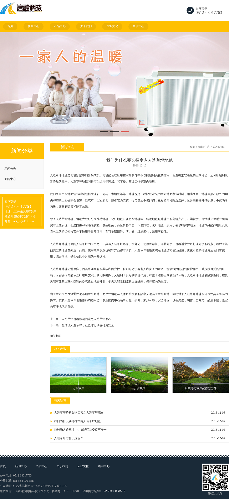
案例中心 (138, 26)
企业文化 (112, 26)
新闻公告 (10, 168)
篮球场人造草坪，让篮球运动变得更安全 (88, 325)
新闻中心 (33, 26)
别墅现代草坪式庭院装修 (201, 388)
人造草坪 (56, 175)
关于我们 (86, 26)
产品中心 (60, 26)
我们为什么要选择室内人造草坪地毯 (77, 421)
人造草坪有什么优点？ (68, 438)
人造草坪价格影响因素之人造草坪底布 (86, 319)
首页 (10, 26)
